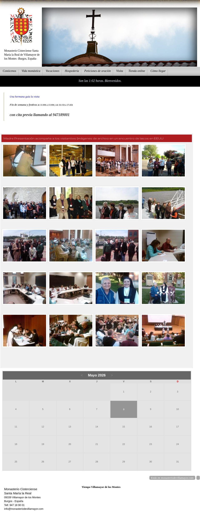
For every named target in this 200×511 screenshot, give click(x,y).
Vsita (119, 70)
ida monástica (31, 70)
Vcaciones (52, 70)
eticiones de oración (97, 70)
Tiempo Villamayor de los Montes (101, 487)
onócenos (9, 70)
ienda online (137, 70)
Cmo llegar (158, 70)
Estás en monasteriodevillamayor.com (172, 477)
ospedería (72, 70)
